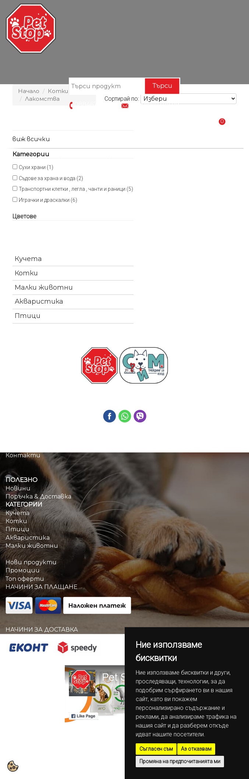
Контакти (124, 176)
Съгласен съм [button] (156, 749)
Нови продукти (31, 562)
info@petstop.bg (154, 104)
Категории (78, 160)
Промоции (123, 160)
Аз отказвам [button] (196, 749)
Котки (26, 273)
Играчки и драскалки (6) (48, 200)
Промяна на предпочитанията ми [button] (179, 761)
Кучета (28, 259)
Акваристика (39, 301)
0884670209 (93, 104)
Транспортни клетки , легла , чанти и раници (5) (76, 189)
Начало (38, 160)
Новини (18, 488)
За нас (15, 447)
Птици (27, 316)
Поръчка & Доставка (186, 160)
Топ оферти (25, 578)
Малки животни (44, 287)
